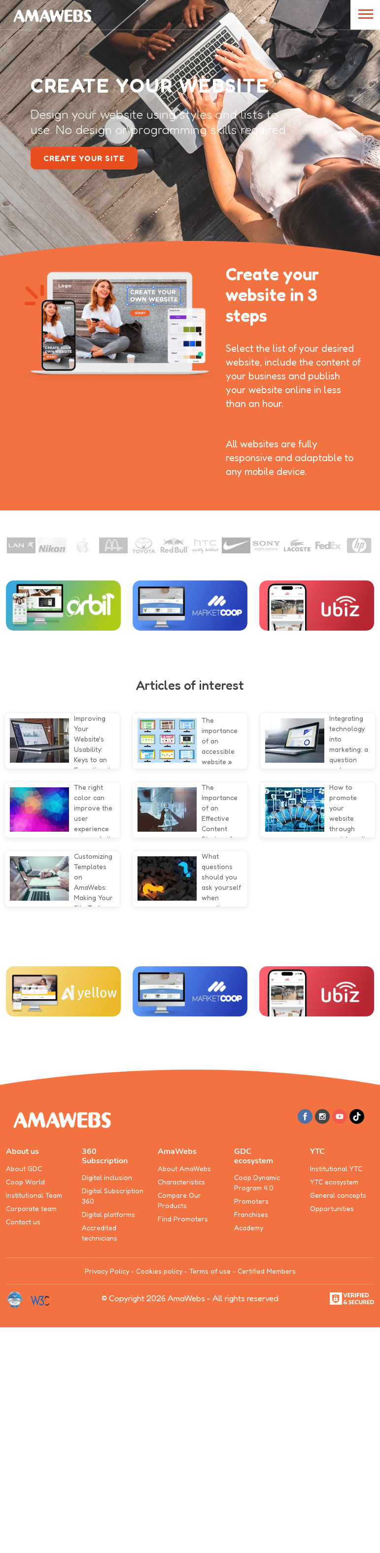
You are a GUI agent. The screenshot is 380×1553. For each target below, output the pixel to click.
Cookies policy (159, 1271)
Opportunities (332, 1208)
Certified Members (267, 1271)
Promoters (251, 1201)
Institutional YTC (336, 1168)
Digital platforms (108, 1214)
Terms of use (210, 1271)
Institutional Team (34, 1195)
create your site (84, 158)
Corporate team (31, 1208)
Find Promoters (183, 1219)
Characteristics (181, 1182)
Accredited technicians (99, 1232)
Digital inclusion (107, 1177)
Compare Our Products (179, 1200)
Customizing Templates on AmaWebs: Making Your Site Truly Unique (93, 887)
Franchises (251, 1214)
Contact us (23, 1221)
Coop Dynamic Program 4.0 (257, 1182)
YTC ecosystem (334, 1182)
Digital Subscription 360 (112, 1195)
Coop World (25, 1182)
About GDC (24, 1168)
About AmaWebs (184, 1168)
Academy (248, 1227)
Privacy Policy (107, 1271)
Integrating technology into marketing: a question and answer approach (348, 749)
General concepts (338, 1195)
